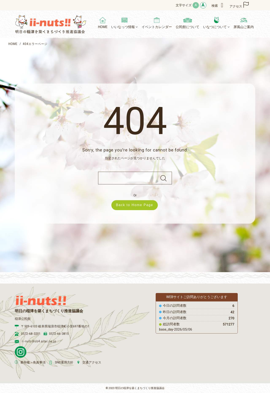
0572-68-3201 (30, 334)
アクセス (236, 6)
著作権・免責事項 (33, 362)
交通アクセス (91, 362)
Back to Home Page (136, 205)
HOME (13, 44)
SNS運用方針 (64, 362)
